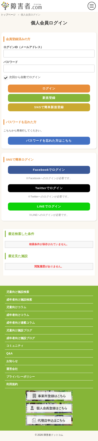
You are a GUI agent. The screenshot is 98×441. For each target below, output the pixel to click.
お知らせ (12, 361)
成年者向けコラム (17, 314)
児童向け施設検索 (17, 291)
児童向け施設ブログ (19, 330)
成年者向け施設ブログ (20, 338)
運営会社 (12, 368)
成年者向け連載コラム (20, 322)
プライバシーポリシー (20, 376)
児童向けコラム (16, 307)
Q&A (9, 353)
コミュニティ (14, 345)
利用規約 (12, 384)
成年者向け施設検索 (19, 299)
